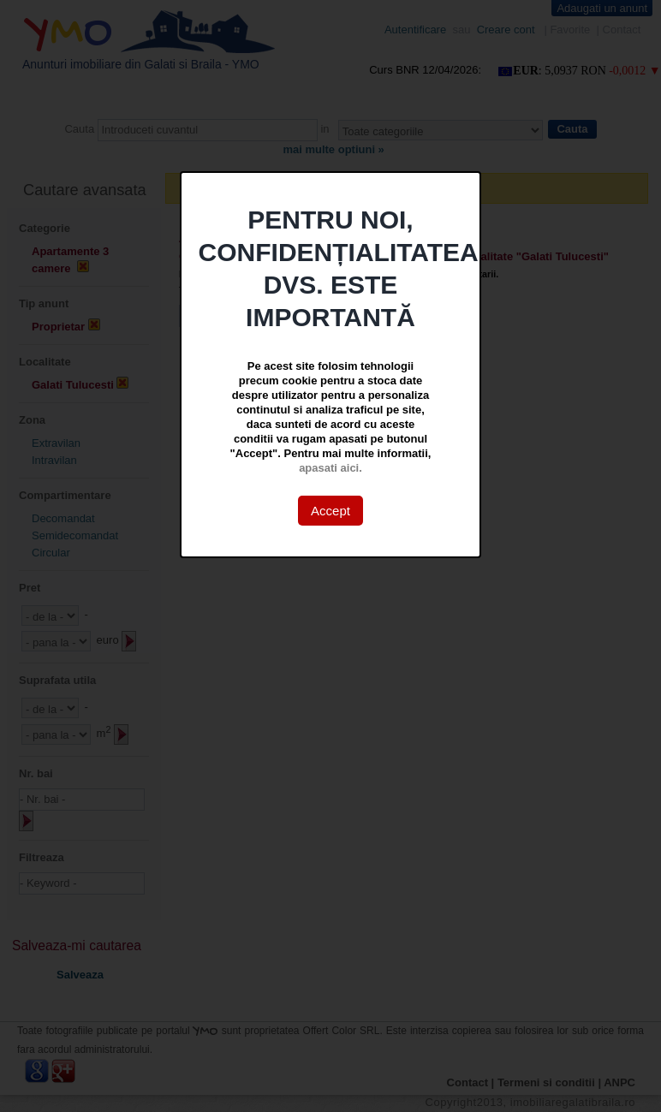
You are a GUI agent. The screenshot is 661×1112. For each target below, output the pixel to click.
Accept (330, 510)
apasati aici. (330, 467)
